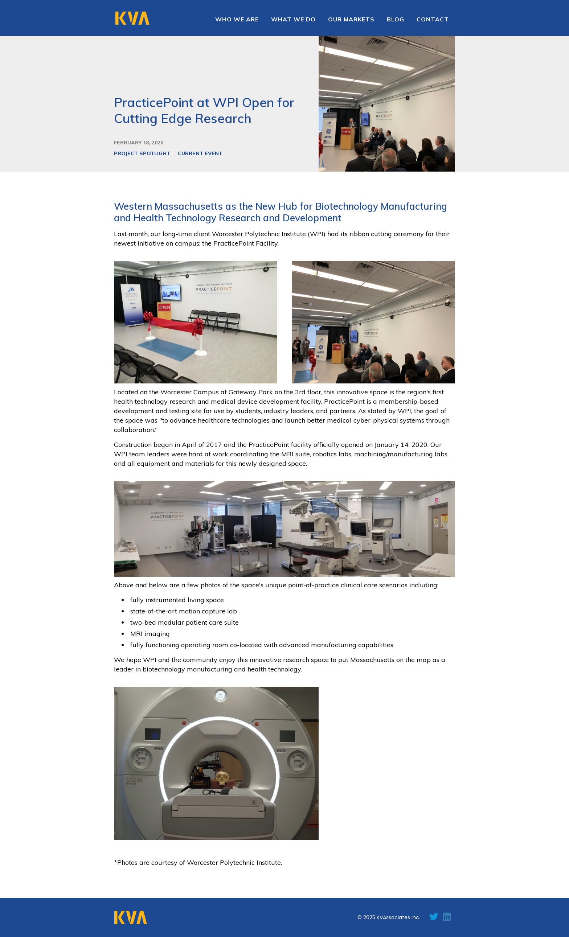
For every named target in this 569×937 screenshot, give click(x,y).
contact (433, 19)
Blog (395, 19)
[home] (132, 17)
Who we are (237, 19)
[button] (351, 19)
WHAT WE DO (293, 19)
